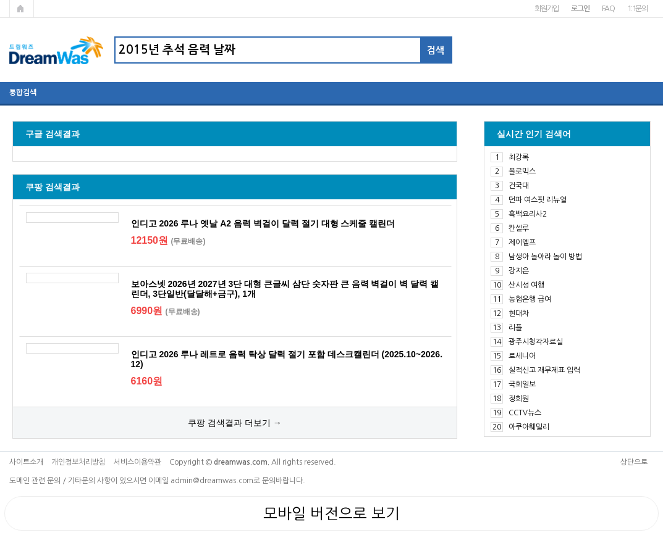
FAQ (608, 8)
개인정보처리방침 (78, 462)
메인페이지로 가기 (21, 8)
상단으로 (634, 462)
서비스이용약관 (137, 462)
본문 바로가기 (0, 0)
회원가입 (546, 8)
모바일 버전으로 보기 (331, 513)
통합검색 (22, 92)
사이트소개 (26, 462)
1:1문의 (637, 8)
